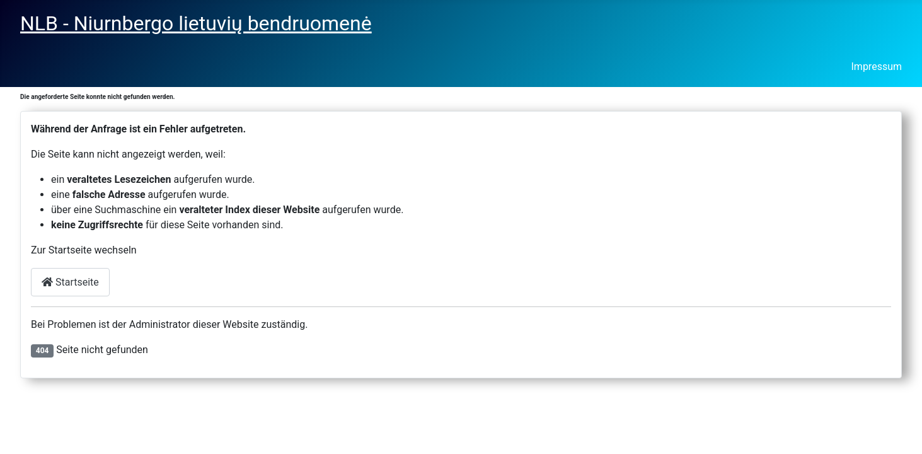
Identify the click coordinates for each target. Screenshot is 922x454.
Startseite (70, 282)
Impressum (876, 67)
